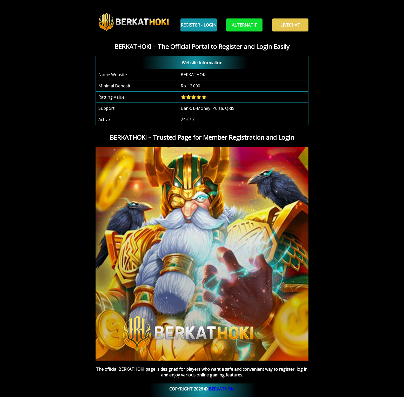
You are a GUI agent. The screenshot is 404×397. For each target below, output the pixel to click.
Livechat (290, 25)
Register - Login (199, 25)
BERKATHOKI (222, 389)
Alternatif (244, 25)
